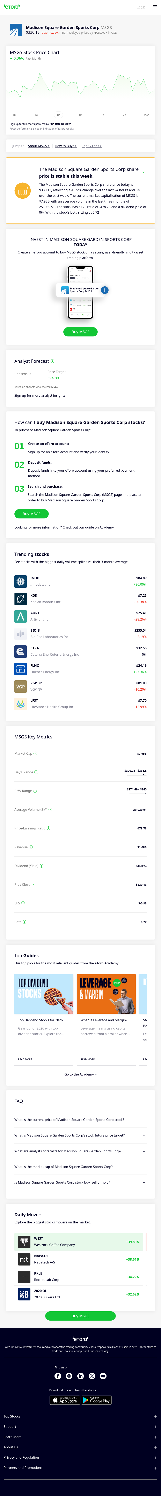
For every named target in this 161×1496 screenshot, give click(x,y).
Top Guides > (92, 146)
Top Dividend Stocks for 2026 (40, 1020)
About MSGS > (39, 146)
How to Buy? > (66, 146)
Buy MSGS (80, 331)
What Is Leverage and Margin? (104, 1020)
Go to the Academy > (80, 1074)
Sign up (20, 395)
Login (141, 7)
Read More (25, 1059)
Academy (107, 527)
